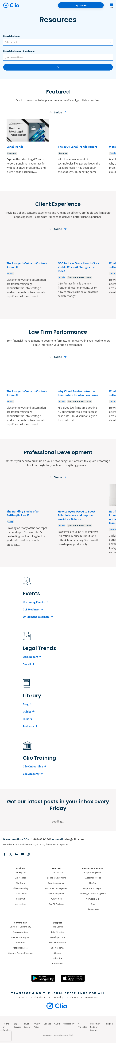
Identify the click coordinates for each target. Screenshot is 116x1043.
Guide (10, 273)
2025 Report (30, 657)
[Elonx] (10, 854)
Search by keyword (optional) (19, 50)
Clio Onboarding (33, 766)
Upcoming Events (34, 602)
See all (27, 664)
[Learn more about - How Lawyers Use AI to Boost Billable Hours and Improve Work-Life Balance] (79, 519)
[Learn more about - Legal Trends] (27, 148)
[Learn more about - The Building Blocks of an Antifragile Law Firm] (27, 519)
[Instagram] (28, 854)
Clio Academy (31, 774)
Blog (25, 704)
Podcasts (28, 726)
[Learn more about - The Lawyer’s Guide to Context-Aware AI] (27, 270)
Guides (27, 711)
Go (58, 67)
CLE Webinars (31, 609)
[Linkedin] (16, 854)
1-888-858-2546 (41, 839)
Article (62, 277)
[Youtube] (22, 854)
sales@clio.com (73, 839)
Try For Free (80, 5)
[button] (50, 113)
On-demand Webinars (36, 617)
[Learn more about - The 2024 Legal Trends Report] (79, 148)
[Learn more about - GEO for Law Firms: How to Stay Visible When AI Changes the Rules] (79, 270)
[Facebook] (4, 854)
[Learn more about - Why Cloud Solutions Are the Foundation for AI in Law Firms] (79, 395)
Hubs (26, 719)
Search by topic (11, 35)
